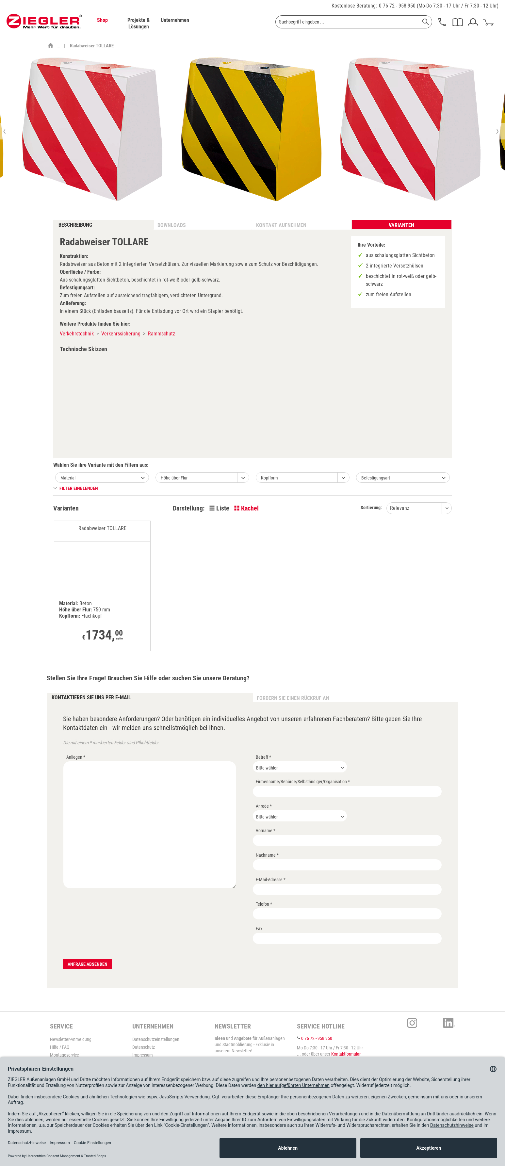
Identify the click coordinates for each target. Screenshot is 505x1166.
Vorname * (265, 830)
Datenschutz (143, 1047)
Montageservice (64, 1055)
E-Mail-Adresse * (270, 879)
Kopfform (269, 477)
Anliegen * (75, 757)
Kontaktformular (346, 1054)
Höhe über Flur (174, 477)
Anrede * (264, 806)
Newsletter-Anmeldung (70, 1039)
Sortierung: (371, 507)
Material (67, 477)
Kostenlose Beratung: (354, 6)
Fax (259, 928)
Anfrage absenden (87, 964)
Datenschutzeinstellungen (155, 1039)
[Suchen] (425, 21)
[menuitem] (102, 23)
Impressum (142, 1055)
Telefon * (264, 904)
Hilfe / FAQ (59, 1047)
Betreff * (263, 757)
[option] (92, 130)
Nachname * (267, 855)
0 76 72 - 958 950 (397, 6)
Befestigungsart (375, 477)
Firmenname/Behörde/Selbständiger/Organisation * (303, 781)
